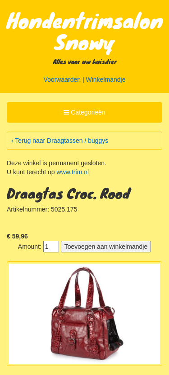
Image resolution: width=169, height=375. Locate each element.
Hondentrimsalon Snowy (85, 30)
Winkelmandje (106, 79)
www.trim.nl (73, 172)
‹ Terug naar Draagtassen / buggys (59, 140)
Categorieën (84, 113)
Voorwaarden (62, 79)
